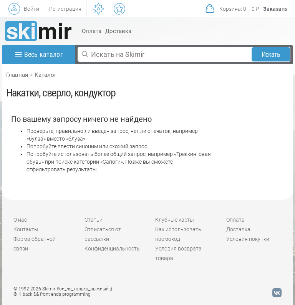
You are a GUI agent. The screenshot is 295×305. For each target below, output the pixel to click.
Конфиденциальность (112, 248)
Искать (271, 54)
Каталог (45, 74)
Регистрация (65, 9)
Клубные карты (174, 220)
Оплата (91, 31)
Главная (17, 74)
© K (52, 294)
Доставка (118, 31)
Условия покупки (247, 239)
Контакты (25, 229)
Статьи (94, 220)
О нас (20, 220)
